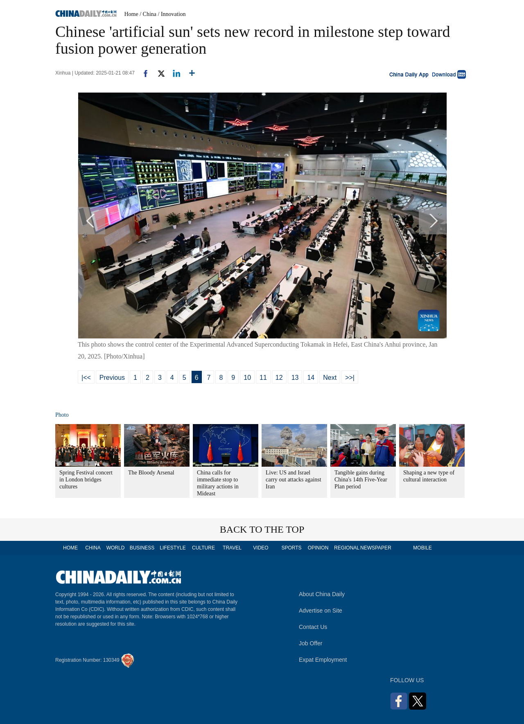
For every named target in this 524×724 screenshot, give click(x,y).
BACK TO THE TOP (262, 529)
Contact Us (313, 627)
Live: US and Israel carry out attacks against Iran (293, 480)
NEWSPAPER (375, 548)
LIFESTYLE (172, 548)
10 (247, 377)
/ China (148, 14)
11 (263, 377)
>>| (350, 377)
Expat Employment (323, 659)
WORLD (115, 548)
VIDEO (260, 548)
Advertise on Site (320, 610)
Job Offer (310, 643)
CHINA (92, 548)
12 (279, 377)
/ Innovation (172, 14)
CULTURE (203, 548)
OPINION (318, 548)
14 (310, 377)
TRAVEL (232, 548)
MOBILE (422, 548)
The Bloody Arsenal (151, 473)
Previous (112, 377)
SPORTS (291, 548)
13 (295, 377)
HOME (70, 548)
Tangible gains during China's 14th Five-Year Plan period (360, 480)
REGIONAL (346, 548)
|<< (86, 377)
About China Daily (322, 594)
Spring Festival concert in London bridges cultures (86, 480)
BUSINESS (142, 548)
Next (330, 377)
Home (131, 14)
